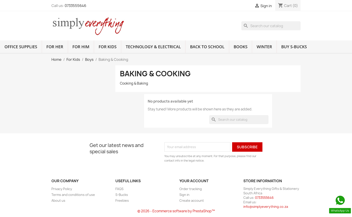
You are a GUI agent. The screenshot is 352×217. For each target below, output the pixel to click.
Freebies (122, 200)
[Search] (271, 25)
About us (58, 200)
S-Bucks (121, 195)
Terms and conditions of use (73, 195)
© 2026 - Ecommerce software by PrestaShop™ (176, 211)
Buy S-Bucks (294, 46)
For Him (81, 46)
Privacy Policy (61, 189)
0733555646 (75, 5)
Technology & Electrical (153, 46)
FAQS (119, 189)
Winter (264, 46)
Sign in (184, 195)
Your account (194, 180)
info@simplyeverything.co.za (265, 206)
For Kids (108, 46)
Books (241, 46)
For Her (54, 46)
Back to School (207, 46)
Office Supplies (20, 46)
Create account (191, 200)
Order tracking (190, 189)
